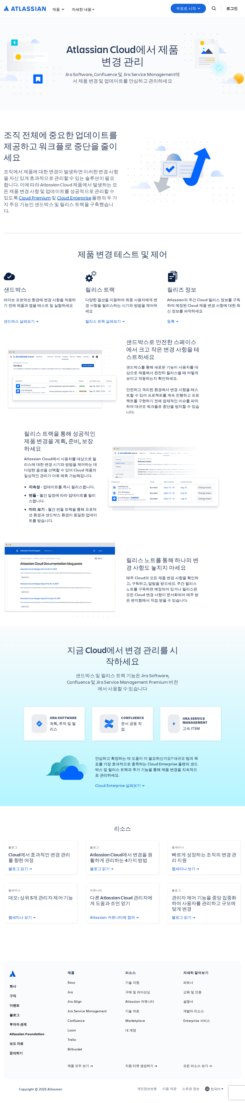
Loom (72, 1030)
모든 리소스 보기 (197, 1066)
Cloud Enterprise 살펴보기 (119, 785)
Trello (72, 1040)
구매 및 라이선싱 (137, 992)
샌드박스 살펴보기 (21, 321)
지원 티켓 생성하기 (141, 1066)
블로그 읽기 (20, 869)
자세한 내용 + (83, 9)
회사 (13, 986)
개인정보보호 (147, 1089)
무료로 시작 (188, 8)
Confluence (76, 1021)
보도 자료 (16, 1043)
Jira (70, 992)
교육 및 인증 (192, 992)
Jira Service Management (87, 1011)
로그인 (232, 8)
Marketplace (135, 1021)
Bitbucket (75, 1049)
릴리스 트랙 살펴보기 (105, 321)
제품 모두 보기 (80, 1066)
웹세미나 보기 (185, 869)
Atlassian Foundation (27, 1034)
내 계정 (130, 1030)
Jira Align (75, 1001)
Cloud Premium (35, 198)
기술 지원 (132, 982)
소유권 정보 (190, 1089)
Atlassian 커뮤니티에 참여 (114, 917)
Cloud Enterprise (74, 198)
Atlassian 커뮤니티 (139, 1001)
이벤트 (14, 1005)
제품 (58, 9)
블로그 (14, 1015)
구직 (13, 996)
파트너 (188, 982)
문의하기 (16, 1053)
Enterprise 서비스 (196, 1021)
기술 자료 (132, 1011)
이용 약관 (169, 1089)
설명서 (188, 1001)
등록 (172, 321)
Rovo (71, 982)
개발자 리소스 (193, 1011)
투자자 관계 (18, 1024)
